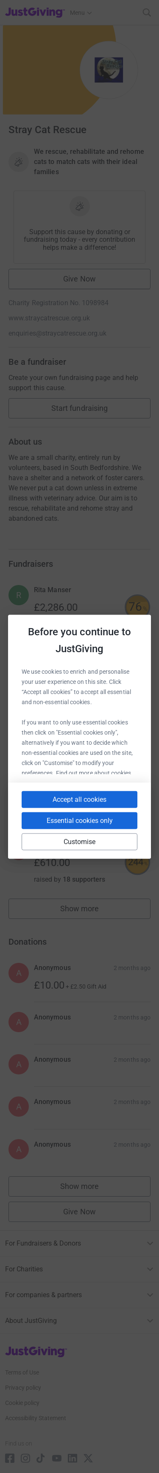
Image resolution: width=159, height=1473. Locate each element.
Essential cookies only (80, 820)
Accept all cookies (79, 799)
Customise (80, 841)
